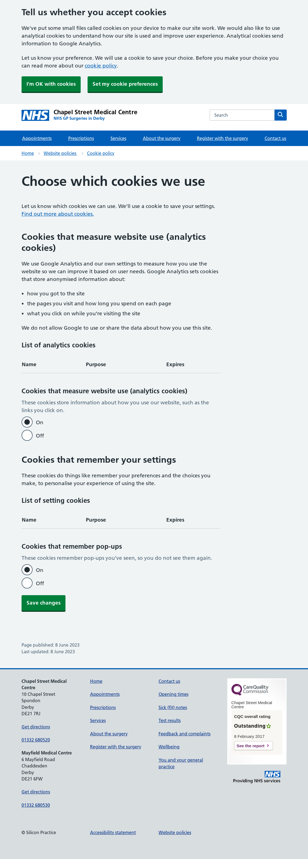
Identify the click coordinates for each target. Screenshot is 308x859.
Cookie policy (100, 153)
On (39, 422)
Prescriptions (81, 138)
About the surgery (161, 138)
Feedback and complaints (184, 733)
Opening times (173, 694)
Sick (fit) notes (173, 707)
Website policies (60, 153)
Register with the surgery (222, 138)
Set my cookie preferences (125, 84)
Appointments (37, 138)
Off (40, 436)
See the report (251, 745)
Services (118, 138)
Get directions (36, 727)
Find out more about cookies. (58, 214)
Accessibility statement (113, 832)
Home (28, 153)
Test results (170, 720)
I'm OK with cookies (51, 84)
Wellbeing (169, 746)
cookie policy (101, 66)
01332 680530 (36, 805)
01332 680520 (36, 740)
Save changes (43, 603)
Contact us (275, 138)
